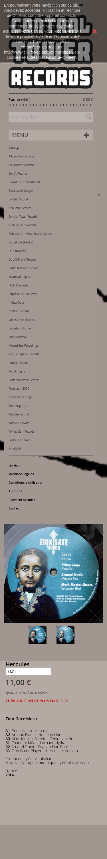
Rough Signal (17, 371)
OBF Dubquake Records (24, 354)
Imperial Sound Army (23, 294)
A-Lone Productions (21, 156)
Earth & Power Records (23, 268)
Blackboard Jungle (21, 191)
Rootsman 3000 (19, 388)
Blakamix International (24, 182)
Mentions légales (21, 474)
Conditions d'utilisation (26, 483)
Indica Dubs (17, 302)
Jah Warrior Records (22, 320)
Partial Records (18, 363)
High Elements (18, 285)
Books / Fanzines (20, 440)
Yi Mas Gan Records (21, 432)
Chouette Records (20, 208)
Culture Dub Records (22, 225)
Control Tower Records (23, 216)
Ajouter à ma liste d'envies (26, 692)
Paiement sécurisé (22, 500)
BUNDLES (15, 449)
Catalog (14, 148)
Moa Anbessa (17, 337)
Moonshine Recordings (23, 345)
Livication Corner (20, 328)
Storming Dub (18, 406)
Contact (14, 508)
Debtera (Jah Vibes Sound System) (31, 234)
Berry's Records (18, 173)
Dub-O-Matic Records (22, 259)
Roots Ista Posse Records (24, 380)
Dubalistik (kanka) (21, 242)
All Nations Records (21, 165)
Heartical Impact (20, 277)
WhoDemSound (19, 414)
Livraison (15, 465)
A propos (15, 491)
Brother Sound (18, 199)
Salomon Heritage (20, 397)
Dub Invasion (18, 251)
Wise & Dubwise (19, 423)
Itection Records (19, 311)
